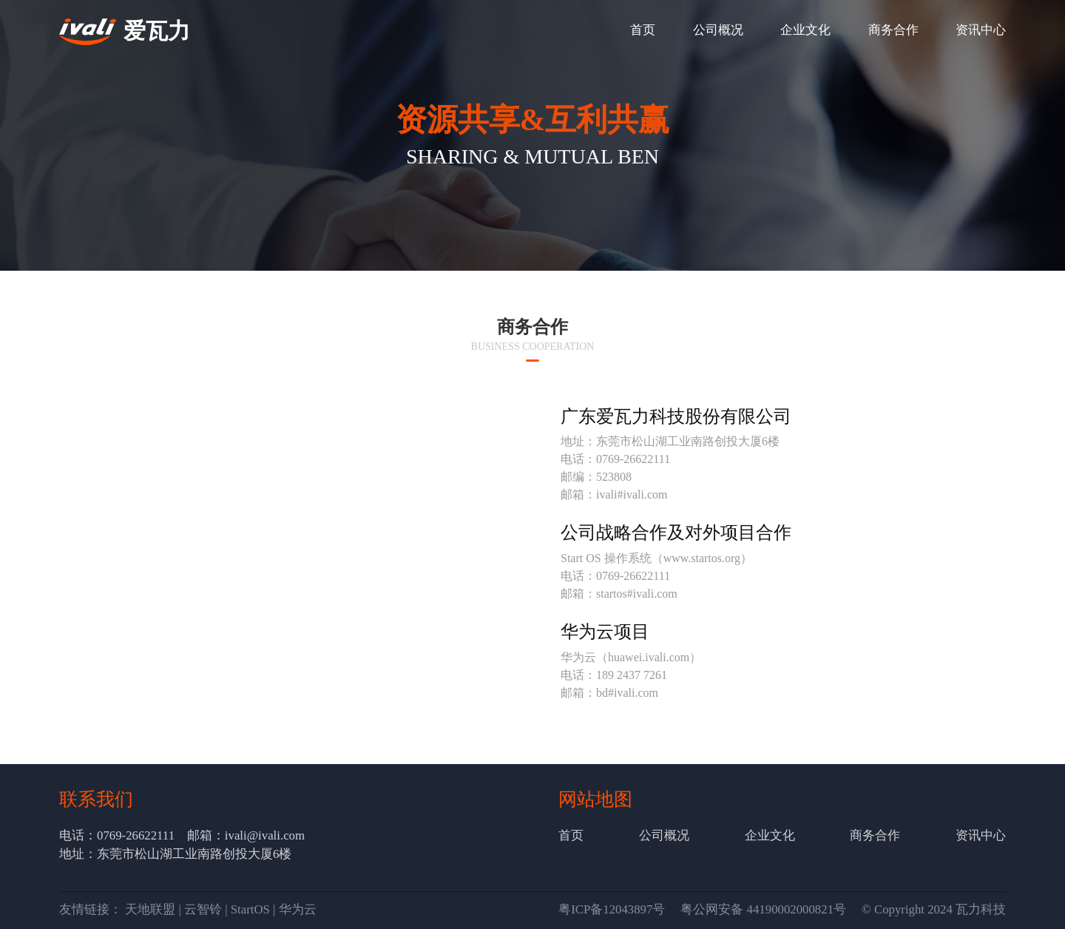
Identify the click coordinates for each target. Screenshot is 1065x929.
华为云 (298, 909)
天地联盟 (150, 909)
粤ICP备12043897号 (611, 909)
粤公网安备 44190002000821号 (763, 909)
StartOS (250, 909)
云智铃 (203, 909)
